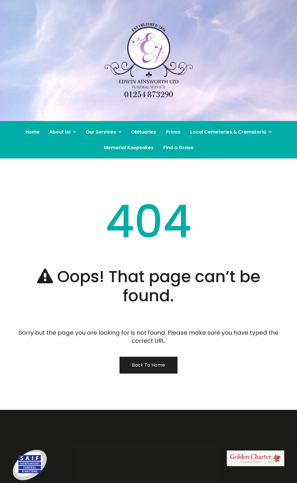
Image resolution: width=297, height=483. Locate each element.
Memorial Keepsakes (128, 147)
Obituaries (143, 132)
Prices (173, 132)
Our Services (101, 132)
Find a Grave (178, 147)
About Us (60, 132)
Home (32, 132)
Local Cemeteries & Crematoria (228, 132)
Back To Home (148, 365)
